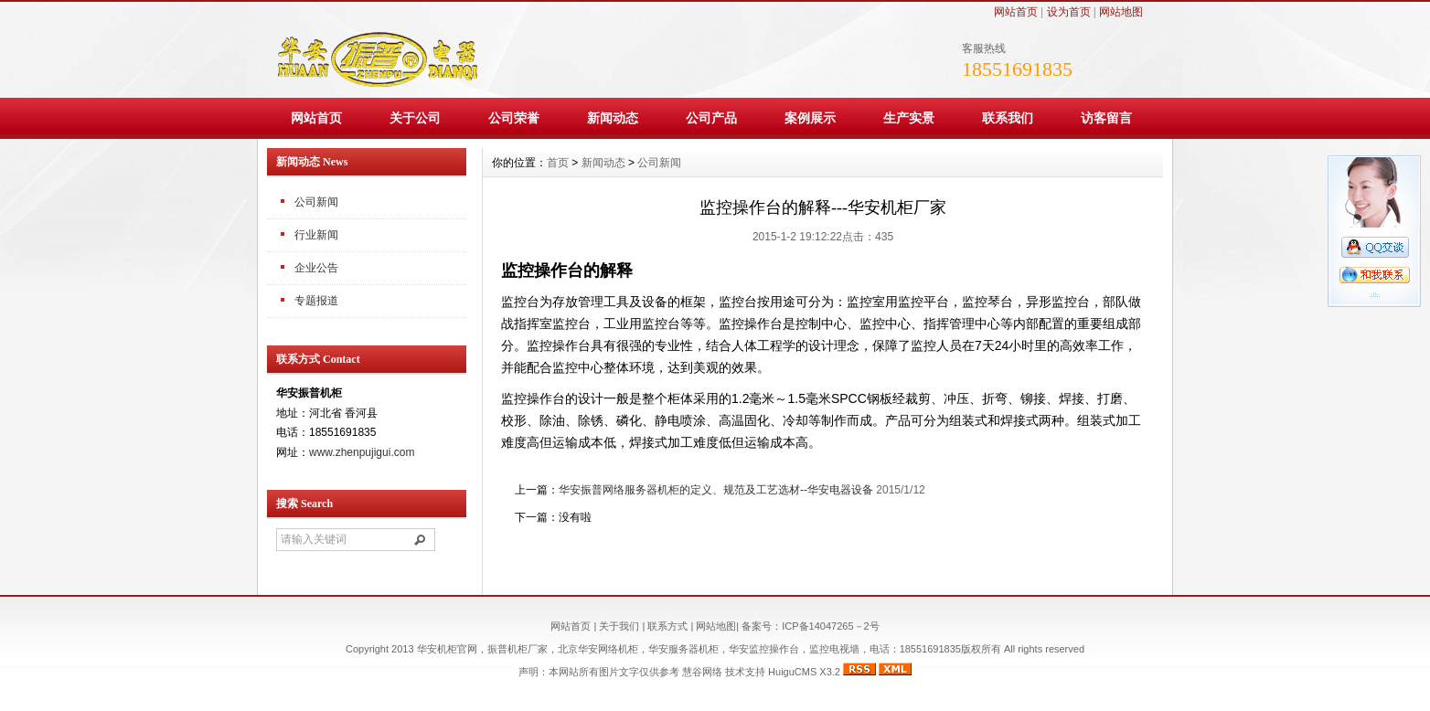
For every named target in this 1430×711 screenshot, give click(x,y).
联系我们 (1007, 118)
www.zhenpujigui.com (361, 452)
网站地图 (1121, 11)
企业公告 (316, 267)
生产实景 (908, 118)
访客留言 (1106, 118)
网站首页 (1016, 11)
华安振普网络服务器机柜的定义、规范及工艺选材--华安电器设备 (716, 489)
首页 (558, 162)
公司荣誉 (513, 118)
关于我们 (619, 626)
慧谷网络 (702, 671)
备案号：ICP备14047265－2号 (810, 626)
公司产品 (711, 118)
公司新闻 (316, 202)
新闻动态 (612, 118)
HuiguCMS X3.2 (804, 671)
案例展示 (810, 118)
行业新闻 (316, 234)
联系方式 (667, 626)
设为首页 (1069, 11)
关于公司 (415, 118)
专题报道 (316, 300)
